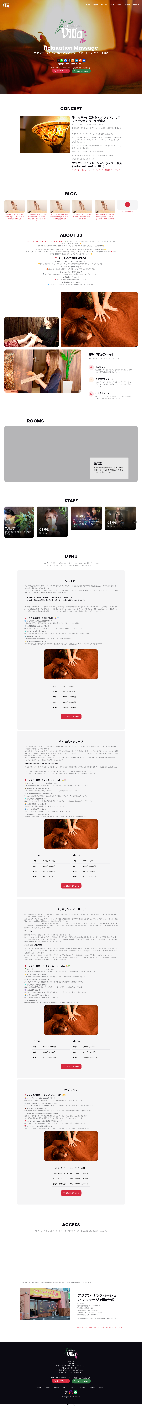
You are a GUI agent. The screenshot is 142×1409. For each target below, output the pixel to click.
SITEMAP (102, 1389)
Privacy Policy (71, 1406)
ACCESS (127, 5)
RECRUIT (136, 5)
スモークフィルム (99, 1328)
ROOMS (104, 5)
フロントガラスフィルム (114, 1328)
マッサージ (76, 171)
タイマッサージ (98, 171)
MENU (119, 5)
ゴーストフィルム (87, 1328)
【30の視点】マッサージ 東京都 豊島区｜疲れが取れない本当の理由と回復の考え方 (14, 217)
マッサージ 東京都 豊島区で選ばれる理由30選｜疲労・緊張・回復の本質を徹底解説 (59, 217)
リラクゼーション (86, 171)
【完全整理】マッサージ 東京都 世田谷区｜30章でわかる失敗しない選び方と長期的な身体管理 (105, 217)
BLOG (88, 5)
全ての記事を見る (127, 212)
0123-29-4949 (81, 71)
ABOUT (95, 5)
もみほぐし (107, 171)
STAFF (112, 5)
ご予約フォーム (60, 71)
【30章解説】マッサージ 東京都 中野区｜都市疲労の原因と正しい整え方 (82, 217)
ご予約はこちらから (71, 717)
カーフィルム (76, 1328)
